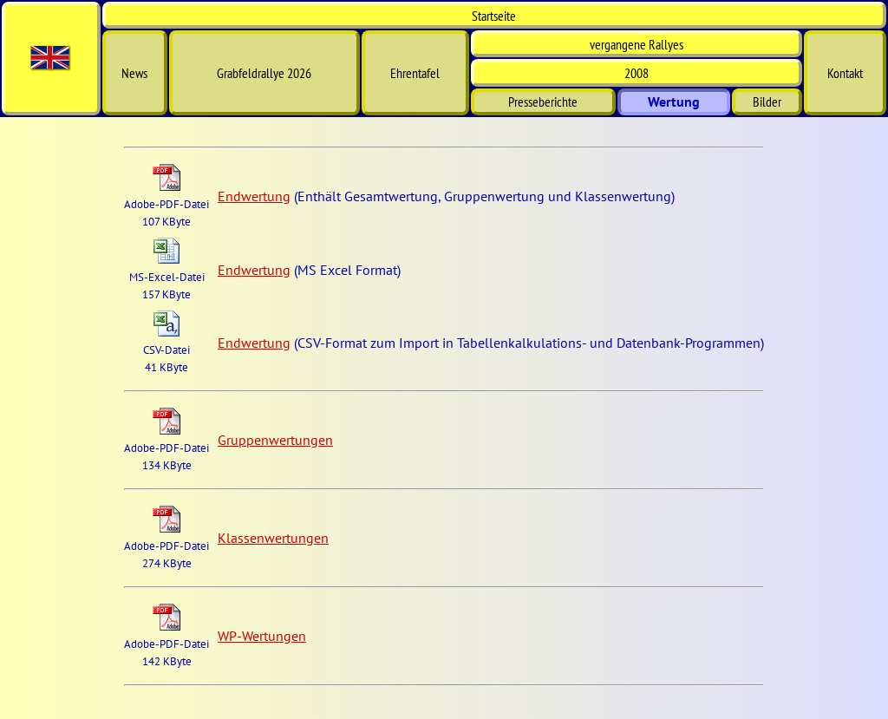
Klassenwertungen (273, 537)
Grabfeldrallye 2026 (264, 73)
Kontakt (845, 73)
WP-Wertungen (262, 635)
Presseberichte (543, 101)
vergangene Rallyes (636, 44)
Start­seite (494, 15)
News (134, 73)
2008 (636, 73)
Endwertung (254, 196)
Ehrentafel (415, 73)
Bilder (767, 101)
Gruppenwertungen (275, 439)
